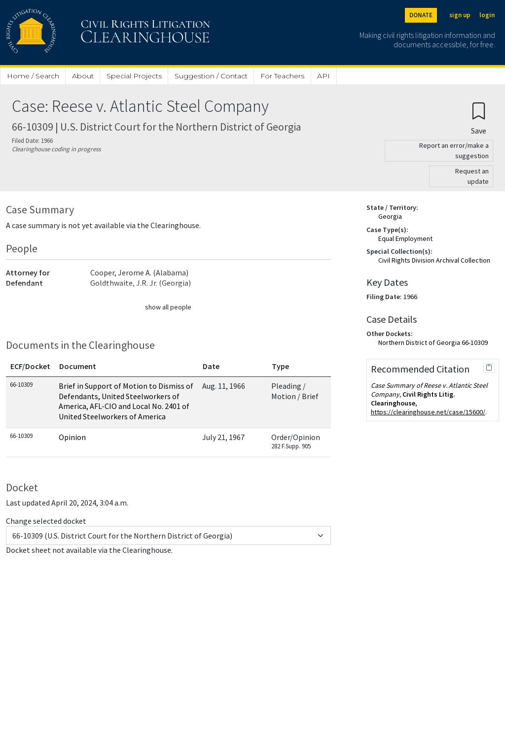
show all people (168, 307)
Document (77, 366)
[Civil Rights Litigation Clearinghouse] (80, 32)
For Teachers (282, 75)
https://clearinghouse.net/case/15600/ (428, 411)
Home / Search (33, 75)
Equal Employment (405, 238)
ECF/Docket (30, 366)
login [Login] (487, 15)
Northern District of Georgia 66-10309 (433, 342)
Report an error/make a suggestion (454, 150)
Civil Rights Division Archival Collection (434, 260)
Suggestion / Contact (211, 75)
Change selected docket (46, 521)
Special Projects (134, 75)
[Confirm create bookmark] (478, 118)
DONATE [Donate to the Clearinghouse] (421, 15)
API (323, 75)
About (83, 75)
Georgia (390, 216)
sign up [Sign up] (459, 15)
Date (211, 366)
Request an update (472, 176)
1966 (410, 296)
